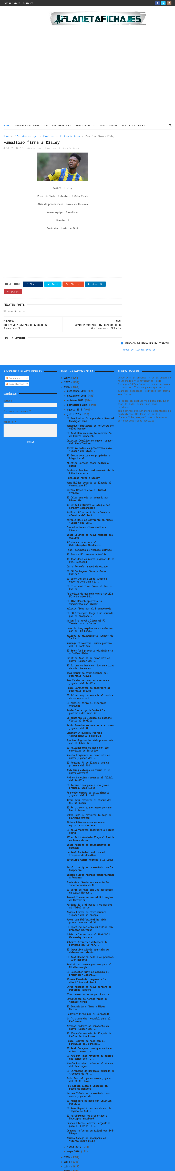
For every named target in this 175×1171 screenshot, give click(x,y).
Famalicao (48, 136)
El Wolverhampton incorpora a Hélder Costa (90, 812)
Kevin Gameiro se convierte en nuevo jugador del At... (90, 707)
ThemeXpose (23, 1166)
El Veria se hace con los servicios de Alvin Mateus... (90, 872)
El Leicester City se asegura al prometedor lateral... (88, 954)
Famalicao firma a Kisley (83, 458)
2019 (67, 358)
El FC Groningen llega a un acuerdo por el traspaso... (90, 595)
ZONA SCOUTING (108, 125)
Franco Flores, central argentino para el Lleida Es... (88, 1105)
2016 (67, 367)
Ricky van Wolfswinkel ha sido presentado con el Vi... (86, 902)
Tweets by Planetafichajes (138, 143)
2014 (67, 1142)
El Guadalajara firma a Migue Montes (86, 988)
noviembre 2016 (77, 376)
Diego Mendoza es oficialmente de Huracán (88, 827)
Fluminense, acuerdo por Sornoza (88, 975)
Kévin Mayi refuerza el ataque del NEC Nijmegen (89, 782)
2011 (67, 1156)
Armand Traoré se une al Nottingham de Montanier (90, 879)
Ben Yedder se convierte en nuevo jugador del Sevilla (88, 662)
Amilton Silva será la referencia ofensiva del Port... (88, 495)
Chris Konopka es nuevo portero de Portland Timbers (89, 969)
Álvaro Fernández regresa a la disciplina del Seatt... (86, 961)
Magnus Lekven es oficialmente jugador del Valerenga (86, 894)
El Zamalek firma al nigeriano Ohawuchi (86, 685)
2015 (67, 1137)
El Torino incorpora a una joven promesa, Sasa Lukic (88, 767)
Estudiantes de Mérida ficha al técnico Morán (87, 981)
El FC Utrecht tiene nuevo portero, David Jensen (90, 790)
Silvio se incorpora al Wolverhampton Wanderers (83, 524)
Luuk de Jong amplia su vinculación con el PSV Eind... (90, 610)
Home (6, 125)
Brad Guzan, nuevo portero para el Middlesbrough (89, 947)
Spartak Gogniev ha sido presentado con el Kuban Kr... (90, 722)
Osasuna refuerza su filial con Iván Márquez (90, 1113)
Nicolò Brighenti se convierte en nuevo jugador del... (88, 737)
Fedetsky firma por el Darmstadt (88, 994)
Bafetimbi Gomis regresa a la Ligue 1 (90, 842)
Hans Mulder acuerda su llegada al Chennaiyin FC (89, 465)
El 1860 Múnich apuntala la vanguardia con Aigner (84, 583)
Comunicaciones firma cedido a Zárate (86, 509)
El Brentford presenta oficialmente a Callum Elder (90, 633)
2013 (67, 1147)
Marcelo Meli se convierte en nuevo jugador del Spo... (90, 502)
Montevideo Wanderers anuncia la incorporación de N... (88, 864)
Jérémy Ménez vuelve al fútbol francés (86, 472)
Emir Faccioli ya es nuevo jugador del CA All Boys (89, 1060)
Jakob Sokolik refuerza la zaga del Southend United (90, 797)
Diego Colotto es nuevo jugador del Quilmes (90, 517)
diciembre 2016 (77, 371)
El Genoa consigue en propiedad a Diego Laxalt (88, 438)
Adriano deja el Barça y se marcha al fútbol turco (89, 887)
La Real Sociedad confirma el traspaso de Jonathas (86, 834)
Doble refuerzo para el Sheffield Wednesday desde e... (88, 917)
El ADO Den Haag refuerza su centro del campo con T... (90, 1038)
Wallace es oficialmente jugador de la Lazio (90, 618)
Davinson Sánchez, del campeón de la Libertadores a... (90, 452)
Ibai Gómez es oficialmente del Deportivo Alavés (87, 655)
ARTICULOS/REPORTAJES (57, 125)
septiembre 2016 (78, 385)
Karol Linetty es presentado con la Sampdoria (90, 849)
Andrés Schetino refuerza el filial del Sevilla (90, 760)
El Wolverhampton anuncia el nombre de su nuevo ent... (90, 677)
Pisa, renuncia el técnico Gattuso (89, 530)
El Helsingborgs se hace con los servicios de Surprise (88, 730)
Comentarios (15, 364)
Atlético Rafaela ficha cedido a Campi (88, 445)
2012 (67, 1151)
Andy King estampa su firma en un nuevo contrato (88, 752)
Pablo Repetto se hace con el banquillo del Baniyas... (86, 1023)
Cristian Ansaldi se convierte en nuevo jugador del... (88, 640)
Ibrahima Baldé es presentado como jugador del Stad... (89, 430)
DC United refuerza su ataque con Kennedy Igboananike (88, 487)
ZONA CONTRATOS (85, 125)
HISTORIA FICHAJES (133, 125)
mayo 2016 (74, 1132)
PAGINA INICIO (12, 3)
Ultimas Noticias (70, 136)
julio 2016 (74, 394)
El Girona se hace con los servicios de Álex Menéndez (90, 648)
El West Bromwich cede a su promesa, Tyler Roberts (90, 939)
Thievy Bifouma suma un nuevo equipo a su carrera (86, 805)
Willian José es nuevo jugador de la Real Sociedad (90, 541)
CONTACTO (28, 3)
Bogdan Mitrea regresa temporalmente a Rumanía (90, 857)
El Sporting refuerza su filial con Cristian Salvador (90, 909)
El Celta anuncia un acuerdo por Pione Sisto (88, 480)
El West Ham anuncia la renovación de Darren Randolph (89, 415)
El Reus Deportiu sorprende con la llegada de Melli (89, 1090)
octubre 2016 (76, 381)
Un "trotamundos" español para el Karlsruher (88, 1001)
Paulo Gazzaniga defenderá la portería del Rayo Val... (86, 692)
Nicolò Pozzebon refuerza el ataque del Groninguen (90, 1045)
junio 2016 (74, 1127)
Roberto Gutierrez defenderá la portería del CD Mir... (87, 924)
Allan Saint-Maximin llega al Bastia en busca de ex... (90, 819)
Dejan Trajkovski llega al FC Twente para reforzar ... (86, 603)
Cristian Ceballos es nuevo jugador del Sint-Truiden (90, 423)
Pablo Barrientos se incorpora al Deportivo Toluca (88, 670)
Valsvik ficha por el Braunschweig (89, 589)
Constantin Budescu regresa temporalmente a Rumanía (84, 715)
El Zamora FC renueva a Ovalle (86, 535)
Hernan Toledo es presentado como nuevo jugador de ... (88, 1075)
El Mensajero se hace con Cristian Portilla (89, 1083)
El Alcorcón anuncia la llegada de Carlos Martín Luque (89, 1016)
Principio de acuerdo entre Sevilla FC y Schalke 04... (90, 576)
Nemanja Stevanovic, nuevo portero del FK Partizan (89, 625)
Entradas (13, 358)
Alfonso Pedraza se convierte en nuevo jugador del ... (88, 1008)
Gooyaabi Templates (63, 1166)
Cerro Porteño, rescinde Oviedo (87, 547)
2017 (67, 363)
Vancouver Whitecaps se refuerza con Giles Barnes (90, 408)
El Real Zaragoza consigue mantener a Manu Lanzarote (90, 1030)
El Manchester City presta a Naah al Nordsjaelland (90, 400)
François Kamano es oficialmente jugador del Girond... (88, 775)
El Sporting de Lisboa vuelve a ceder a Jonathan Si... (87, 561)
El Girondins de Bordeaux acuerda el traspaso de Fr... (90, 1053)
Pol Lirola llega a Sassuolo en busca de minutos (87, 1068)
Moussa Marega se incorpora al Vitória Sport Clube (86, 1120)
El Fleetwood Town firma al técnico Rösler (90, 568)
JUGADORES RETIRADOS (26, 125)
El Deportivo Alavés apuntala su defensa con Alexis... (88, 931)
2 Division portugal (26, 136)
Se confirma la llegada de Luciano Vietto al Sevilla (89, 700)
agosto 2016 (75, 390)
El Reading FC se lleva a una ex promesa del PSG (88, 745)
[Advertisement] (24, 65)
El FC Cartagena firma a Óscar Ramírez (86, 553)
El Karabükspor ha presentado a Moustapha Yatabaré (87, 1098)
